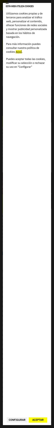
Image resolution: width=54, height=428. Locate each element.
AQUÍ (19, 51)
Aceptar (38, 419)
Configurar (17, 419)
